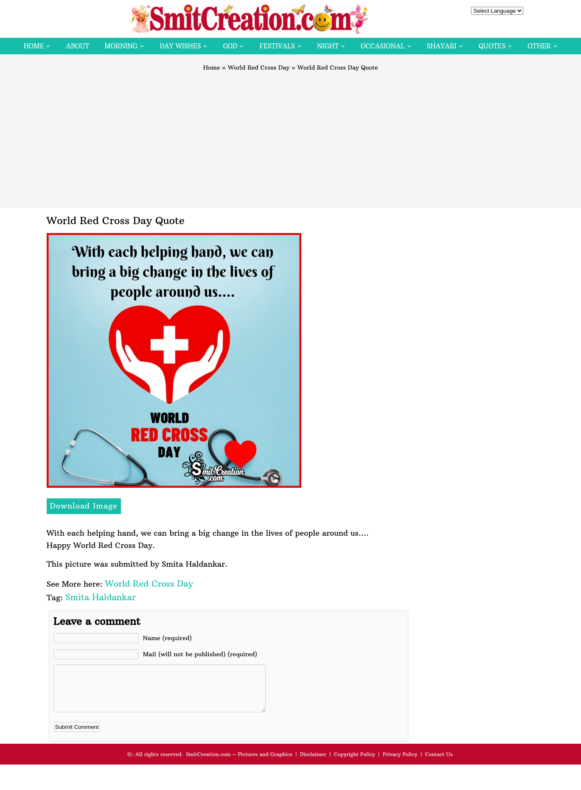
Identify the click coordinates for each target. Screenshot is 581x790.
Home (33, 46)
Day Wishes (180, 46)
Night (328, 46)
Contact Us (438, 763)
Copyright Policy (354, 763)
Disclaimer (313, 763)
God (230, 46)
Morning (121, 46)
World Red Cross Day (258, 67)
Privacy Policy (400, 763)
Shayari (442, 46)
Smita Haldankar (100, 597)
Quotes (492, 46)
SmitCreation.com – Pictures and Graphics (239, 763)
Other (539, 46)
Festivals (277, 46)
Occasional (382, 46)
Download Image (84, 506)
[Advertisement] (290, 135)
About (77, 46)
